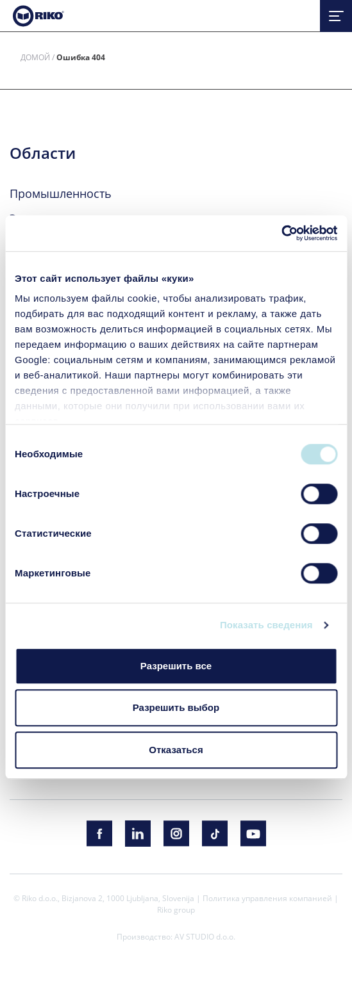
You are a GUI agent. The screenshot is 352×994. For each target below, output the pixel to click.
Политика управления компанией (267, 898)
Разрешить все (176, 665)
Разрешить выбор (176, 707)
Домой (35, 57)
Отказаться (176, 749)
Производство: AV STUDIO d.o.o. (176, 936)
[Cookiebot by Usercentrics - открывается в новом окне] (281, 233)
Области (43, 153)
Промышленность (61, 193)
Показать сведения (266, 624)
